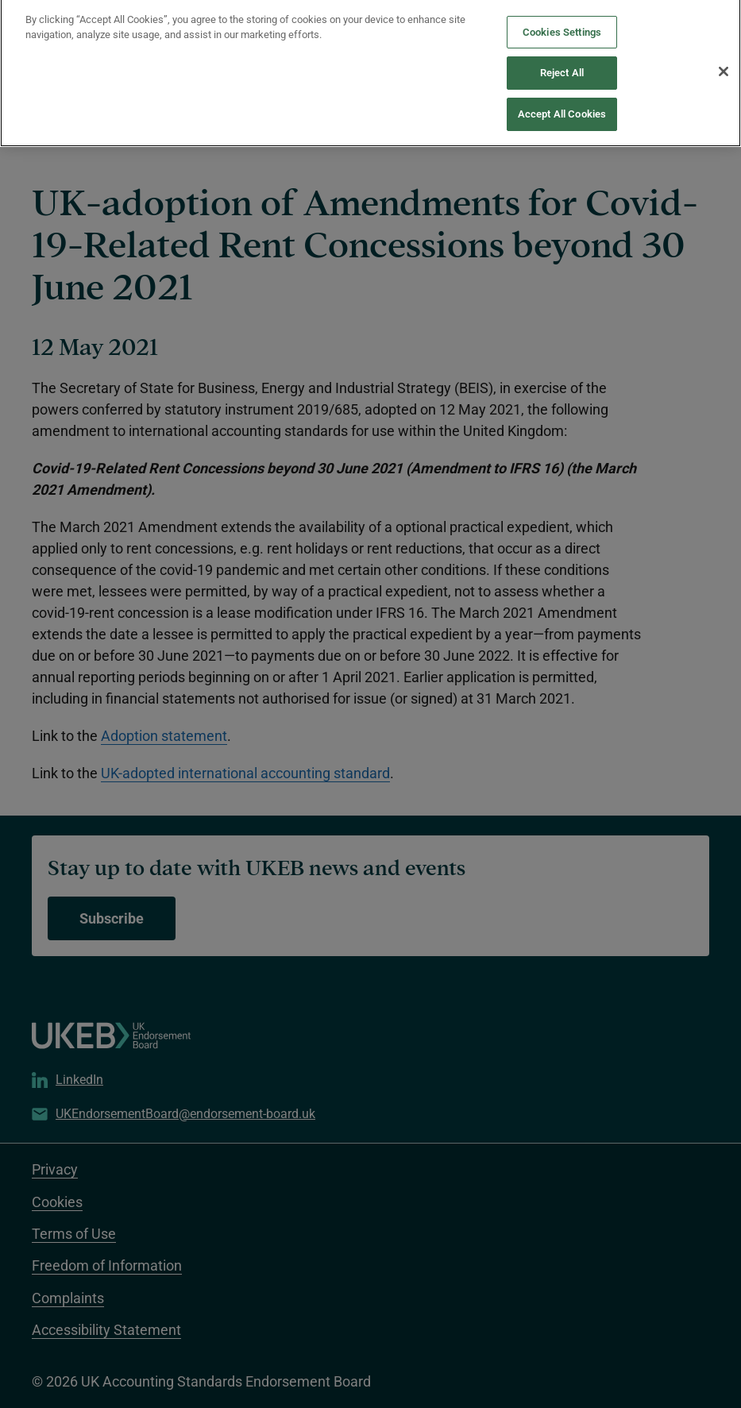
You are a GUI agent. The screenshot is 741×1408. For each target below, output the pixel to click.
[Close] (723, 58)
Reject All (562, 60)
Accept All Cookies (562, 101)
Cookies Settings (562, 19)
